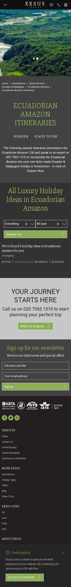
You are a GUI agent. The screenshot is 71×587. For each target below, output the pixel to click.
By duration (58, 261)
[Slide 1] (34, 58)
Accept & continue (24, 577)
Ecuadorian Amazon (38, 87)
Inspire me (35, 234)
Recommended (22, 261)
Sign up (35, 386)
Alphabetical (41, 261)
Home (5, 83)
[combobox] (21, 223)
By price (6, 261)
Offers (5, 485)
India (4, 523)
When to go (8, 496)
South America (37, 83)
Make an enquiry (35, 326)
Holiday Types (9, 480)
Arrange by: (8, 255)
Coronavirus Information (14, 458)
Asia (4, 518)
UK (3, 512)
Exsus (35, 4)
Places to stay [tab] (46, 136)
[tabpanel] (35, 208)
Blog (4, 491)
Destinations (18, 83)
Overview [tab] (21, 136)
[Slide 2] (37, 58)
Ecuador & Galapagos (13, 87)
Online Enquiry (9, 447)
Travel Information (11, 453)
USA (4, 529)
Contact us (7, 442)
